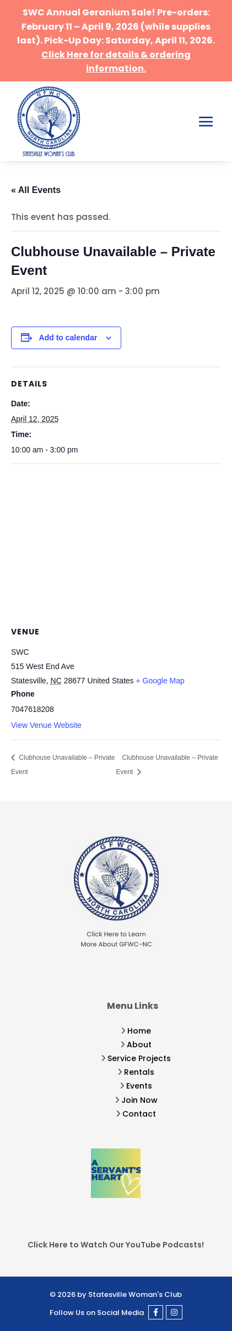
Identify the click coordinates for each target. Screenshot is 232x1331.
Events (139, 1085)
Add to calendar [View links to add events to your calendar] (68, 337)
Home (139, 1030)
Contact (139, 1113)
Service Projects (139, 1058)
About (139, 1044)
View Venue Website (46, 725)
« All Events (36, 190)
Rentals (139, 1072)
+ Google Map (160, 680)
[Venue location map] (116, 543)
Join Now (139, 1100)
